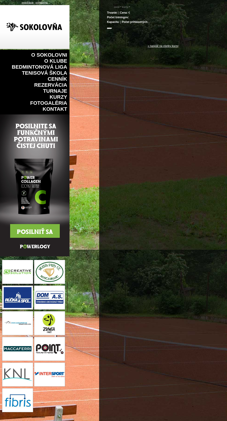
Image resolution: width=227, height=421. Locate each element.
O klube (55, 61)
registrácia (27, 2)
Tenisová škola (44, 73)
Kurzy (58, 97)
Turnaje (55, 91)
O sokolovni (49, 55)
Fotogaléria (48, 103)
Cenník (57, 79)
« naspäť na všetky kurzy (163, 46)
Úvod (117, 7)
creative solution (38, 417)
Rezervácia (50, 85)
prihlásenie (41, 2)
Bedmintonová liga (39, 67)
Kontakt (55, 109)
